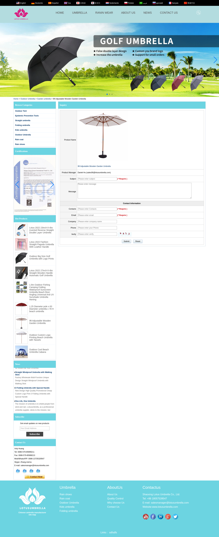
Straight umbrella (22, 120)
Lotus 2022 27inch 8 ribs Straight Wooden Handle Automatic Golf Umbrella (41, 273)
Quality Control (115, 498)
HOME (60, 12)
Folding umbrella (22, 125)
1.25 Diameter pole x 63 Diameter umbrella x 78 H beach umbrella (41, 309)
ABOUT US (128, 12)
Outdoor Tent (21, 111)
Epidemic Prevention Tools (27, 116)
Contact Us (113, 507)
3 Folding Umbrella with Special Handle (32, 389)
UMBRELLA (79, 12)
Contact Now (35, 477)
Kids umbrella (21, 130)
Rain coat (19, 139)
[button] (107, 94)
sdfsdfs (113, 532)
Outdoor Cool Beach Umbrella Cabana (39, 350)
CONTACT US (169, 12)
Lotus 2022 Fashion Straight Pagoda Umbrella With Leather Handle (41, 244)
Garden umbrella (44, 99)
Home (16, 99)
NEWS (148, 12)
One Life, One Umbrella (25, 402)
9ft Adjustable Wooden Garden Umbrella (40, 321)
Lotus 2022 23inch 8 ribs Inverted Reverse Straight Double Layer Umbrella (41, 230)
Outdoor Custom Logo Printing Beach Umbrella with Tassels (41, 337)
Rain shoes (20, 144)
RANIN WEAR (104, 12)
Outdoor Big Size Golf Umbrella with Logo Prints (41, 257)
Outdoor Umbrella (27, 99)
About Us (112, 494)
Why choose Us (115, 502)
